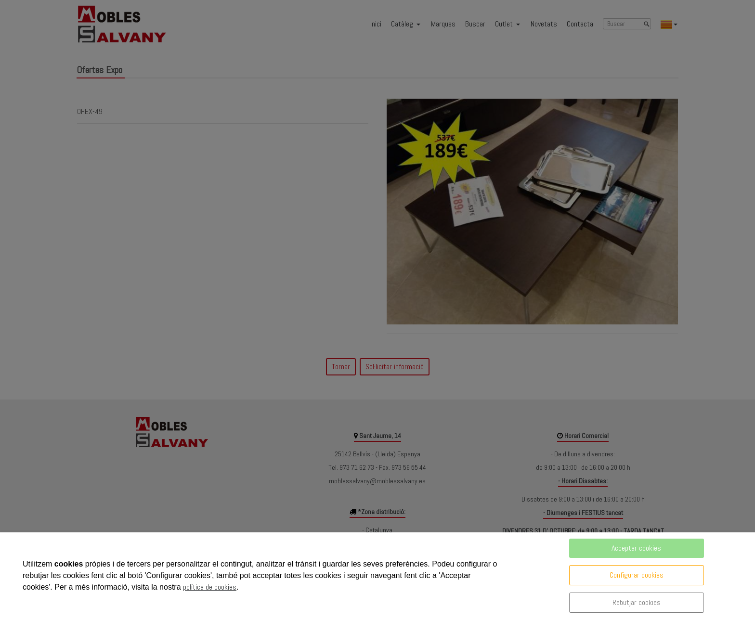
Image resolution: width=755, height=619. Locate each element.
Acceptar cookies (636, 548)
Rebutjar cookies (636, 602)
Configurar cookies (637, 575)
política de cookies (209, 587)
